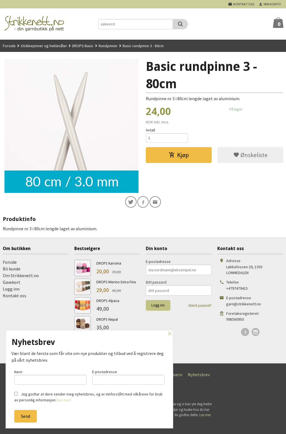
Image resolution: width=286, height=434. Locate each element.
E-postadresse (158, 262)
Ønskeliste (250, 156)
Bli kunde (11, 269)
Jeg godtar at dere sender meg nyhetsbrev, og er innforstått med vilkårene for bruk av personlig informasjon (88, 397)
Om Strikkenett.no (21, 276)
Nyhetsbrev (199, 375)
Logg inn (11, 289)
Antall (150, 130)
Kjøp (179, 156)
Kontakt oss (14, 296)
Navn (50, 376)
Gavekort (11, 283)
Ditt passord (156, 283)
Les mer (205, 415)
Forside (9, 45)
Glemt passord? (200, 306)
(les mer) (63, 399)
